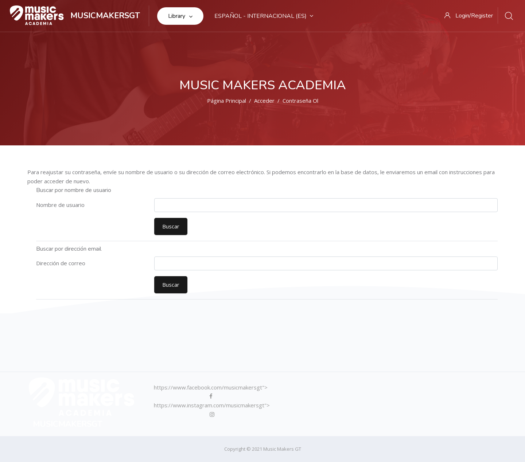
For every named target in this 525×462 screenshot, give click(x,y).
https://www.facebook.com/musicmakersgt (209, 387)
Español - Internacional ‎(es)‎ (263, 16)
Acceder (264, 100)
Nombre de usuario (60, 204)
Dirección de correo (60, 263)
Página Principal (226, 100)
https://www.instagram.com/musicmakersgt (210, 405)
